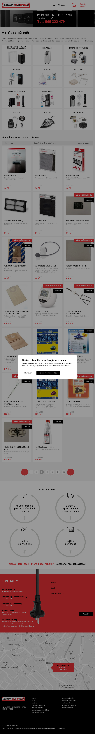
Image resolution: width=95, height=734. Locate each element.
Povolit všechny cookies (48, 373)
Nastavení (28, 373)
